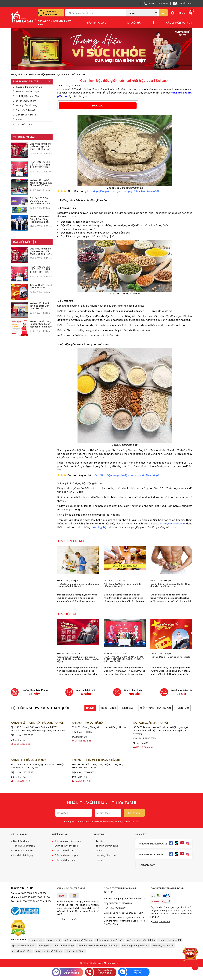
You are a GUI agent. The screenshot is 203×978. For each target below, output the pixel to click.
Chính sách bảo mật (23, 850)
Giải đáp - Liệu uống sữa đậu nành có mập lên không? (126, 475)
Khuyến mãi (134, 22)
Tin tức (99, 841)
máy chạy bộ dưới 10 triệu (49, 951)
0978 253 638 (29, 897)
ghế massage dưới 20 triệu (109, 940)
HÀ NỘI (90, 708)
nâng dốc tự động (75, 951)
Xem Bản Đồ (18, 739)
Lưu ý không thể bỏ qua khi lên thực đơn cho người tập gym (170, 585)
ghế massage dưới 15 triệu (78, 940)
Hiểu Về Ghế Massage (26, 91)
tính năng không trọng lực (135, 945)
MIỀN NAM (183, 708)
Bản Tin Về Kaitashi (24, 114)
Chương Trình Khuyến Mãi (27, 86)
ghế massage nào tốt (170, 940)
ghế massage (37, 940)
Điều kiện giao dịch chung (67, 841)
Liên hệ (99, 860)
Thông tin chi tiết (68, 919)
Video (17, 119)
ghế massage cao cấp (23, 945)
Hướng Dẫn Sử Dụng (25, 105)
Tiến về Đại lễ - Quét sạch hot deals (170, 656)
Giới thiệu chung (21, 841)
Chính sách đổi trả (63, 850)
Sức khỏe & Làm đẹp (25, 110)
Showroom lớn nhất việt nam (54, 23)
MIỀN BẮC (127, 708)
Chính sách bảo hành (65, 860)
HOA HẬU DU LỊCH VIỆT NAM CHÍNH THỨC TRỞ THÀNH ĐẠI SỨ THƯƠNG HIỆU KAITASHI (124, 659)
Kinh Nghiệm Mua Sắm (26, 96)
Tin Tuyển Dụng (23, 124)
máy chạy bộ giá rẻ (22, 951)
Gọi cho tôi (134, 812)
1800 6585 (27, 735)
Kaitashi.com (147, 864)
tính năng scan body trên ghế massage (98, 945)
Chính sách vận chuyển (66, 855)
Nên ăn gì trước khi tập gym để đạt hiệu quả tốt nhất (123, 585)
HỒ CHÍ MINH (108, 708)
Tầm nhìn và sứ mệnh (24, 845)
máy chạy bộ (98, 527)
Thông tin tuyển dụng (107, 845)
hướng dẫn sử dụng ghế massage (56, 945)
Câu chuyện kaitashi (179, 22)
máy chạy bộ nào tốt (162, 945)
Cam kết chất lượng (23, 855)
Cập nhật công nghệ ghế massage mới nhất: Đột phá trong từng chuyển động (78, 659)
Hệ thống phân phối (106, 855)
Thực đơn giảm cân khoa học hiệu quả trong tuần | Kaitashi (78, 585)
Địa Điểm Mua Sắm (24, 100)
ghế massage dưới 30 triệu (141, 940)
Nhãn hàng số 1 (96, 22)
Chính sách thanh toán (66, 845)
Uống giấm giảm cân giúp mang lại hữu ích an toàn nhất (125, 191)
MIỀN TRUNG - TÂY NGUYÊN (155, 708)
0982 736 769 (30, 901)
